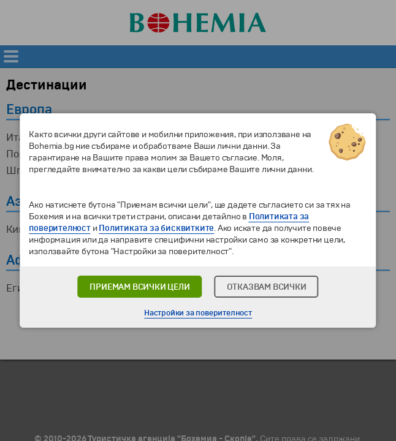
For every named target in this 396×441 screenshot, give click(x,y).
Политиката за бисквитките (156, 228)
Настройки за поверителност (198, 313)
